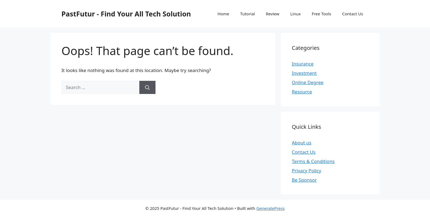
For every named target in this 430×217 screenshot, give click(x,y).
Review (272, 13)
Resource (302, 91)
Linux (295, 13)
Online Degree (307, 82)
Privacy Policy (306, 170)
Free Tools (321, 13)
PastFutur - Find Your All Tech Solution (126, 13)
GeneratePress (270, 208)
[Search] (147, 87)
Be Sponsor (304, 180)
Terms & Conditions (313, 161)
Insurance (302, 64)
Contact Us (352, 13)
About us (301, 142)
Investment (304, 73)
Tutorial (247, 13)
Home (223, 13)
